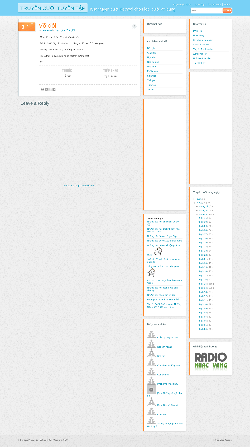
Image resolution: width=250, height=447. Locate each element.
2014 (199, 203)
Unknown (47, 30)
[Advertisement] (161, 154)
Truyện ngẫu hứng (182, 4)
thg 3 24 (203, 246)
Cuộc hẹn (162, 414)
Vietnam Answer (201, 44)
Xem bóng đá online (203, 40)
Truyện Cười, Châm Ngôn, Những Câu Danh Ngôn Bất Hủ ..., (164, 305)
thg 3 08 (203, 312)
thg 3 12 (203, 296)
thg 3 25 (203, 242)
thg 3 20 (203, 263)
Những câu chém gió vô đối (161, 295)
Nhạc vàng (198, 35)
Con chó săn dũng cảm (168, 365)
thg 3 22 (203, 255)
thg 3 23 (203, 250)
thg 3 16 (203, 279)
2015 (199, 199)
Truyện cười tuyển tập (52, 8)
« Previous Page (72, 185)
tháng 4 (203, 210)
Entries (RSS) (46, 440)
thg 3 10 (203, 304)
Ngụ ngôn (60, 30)
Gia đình (151, 53)
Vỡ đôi (47, 25)
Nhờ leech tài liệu (201, 58)
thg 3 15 (203, 283)
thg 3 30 (203, 222)
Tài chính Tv (199, 63)
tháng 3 (203, 214)
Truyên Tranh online (203, 49)
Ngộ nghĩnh (153, 62)
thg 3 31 (203, 217)
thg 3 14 (203, 288)
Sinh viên (151, 75)
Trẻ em (150, 89)
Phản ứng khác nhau (167, 384)
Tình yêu (151, 85)
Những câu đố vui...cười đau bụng (164, 240)
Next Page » (88, 185)
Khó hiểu (161, 356)
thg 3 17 (203, 275)
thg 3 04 (203, 329)
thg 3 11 (203, 300)
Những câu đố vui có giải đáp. (162, 236)
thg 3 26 (203, 238)
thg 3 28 (203, 230)
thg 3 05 (203, 325)
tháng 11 (204, 206)
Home (227, 4)
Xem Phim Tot (200, 54)
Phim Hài (197, 31)
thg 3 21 (203, 259)
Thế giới (71, 30)
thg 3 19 (203, 267)
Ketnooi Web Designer (222, 440)
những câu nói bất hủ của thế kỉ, (163, 299)
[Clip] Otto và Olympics (168, 405)
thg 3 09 (203, 308)
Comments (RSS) (60, 440)
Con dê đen (163, 374)
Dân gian (151, 48)
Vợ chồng (199, 4)
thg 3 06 (203, 320)
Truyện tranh (214, 4)
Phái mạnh (152, 71)
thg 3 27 (203, 234)
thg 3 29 (203, 226)
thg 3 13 (203, 292)
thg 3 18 (203, 271)
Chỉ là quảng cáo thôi (167, 337)
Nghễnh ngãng (164, 347)
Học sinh (151, 57)
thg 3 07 (203, 316)
